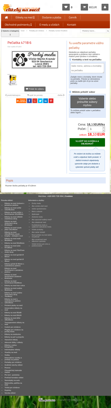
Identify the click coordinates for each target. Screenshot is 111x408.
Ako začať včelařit (38, 232)
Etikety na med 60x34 (12, 315)
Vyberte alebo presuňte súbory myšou (87, 102)
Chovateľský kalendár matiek (13, 371)
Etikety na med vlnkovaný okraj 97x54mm (10, 223)
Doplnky (7, 390)
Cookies (69, 196)
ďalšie (61, 95)
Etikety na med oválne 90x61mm (13, 289)
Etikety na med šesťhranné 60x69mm (13, 282)
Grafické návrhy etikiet (13, 365)
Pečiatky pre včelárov (36, 31)
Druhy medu (36, 203)
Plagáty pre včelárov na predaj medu (13, 330)
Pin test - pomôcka (11, 375)
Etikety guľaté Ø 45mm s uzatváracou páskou (14, 265)
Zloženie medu (37, 217)
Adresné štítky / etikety (13, 342)
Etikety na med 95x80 (12, 312)
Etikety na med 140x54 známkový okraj (13, 218)
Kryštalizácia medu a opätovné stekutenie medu (41, 226)
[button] (103, 127)
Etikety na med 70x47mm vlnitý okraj (14, 251)
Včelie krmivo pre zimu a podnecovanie (41, 245)
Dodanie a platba (51, 17)
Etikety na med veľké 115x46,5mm (12, 209)
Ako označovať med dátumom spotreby (39, 240)
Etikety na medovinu (12, 334)
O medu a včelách (49, 25)
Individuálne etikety (12, 350)
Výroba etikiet (9, 393)
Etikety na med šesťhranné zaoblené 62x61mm (12, 276)
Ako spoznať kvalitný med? (42, 219)
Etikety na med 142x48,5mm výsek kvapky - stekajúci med (13, 234)
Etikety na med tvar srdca (14, 285)
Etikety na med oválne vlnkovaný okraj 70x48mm (13, 294)
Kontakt (71, 25)
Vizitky (7, 355)
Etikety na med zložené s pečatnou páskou (14, 204)
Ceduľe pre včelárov (12, 327)
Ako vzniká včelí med (40, 206)
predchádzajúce (12, 95)
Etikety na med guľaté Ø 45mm (14, 260)
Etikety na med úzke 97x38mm (12, 246)
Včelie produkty (37, 229)
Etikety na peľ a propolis (14, 337)
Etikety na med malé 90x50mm (12, 239)
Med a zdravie (37, 211)
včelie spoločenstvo (39, 209)
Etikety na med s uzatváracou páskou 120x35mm (12, 301)
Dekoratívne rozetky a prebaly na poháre (13, 358)
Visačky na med (10, 352)
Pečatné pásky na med (13, 305)
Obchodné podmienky (18, 25)
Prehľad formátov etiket (13, 378)
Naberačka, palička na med (13, 384)
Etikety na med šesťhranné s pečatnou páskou (13, 270)
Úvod (22, 31)
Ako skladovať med (39, 222)
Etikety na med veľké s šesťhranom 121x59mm (13, 213)
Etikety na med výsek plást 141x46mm (12, 228)
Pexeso (7, 368)
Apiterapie (35, 214)
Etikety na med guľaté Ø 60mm (14, 256)
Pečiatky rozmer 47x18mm (58, 31)
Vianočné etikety (11, 340)
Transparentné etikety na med (14, 323)
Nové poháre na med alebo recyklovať (42, 236)
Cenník (73, 17)
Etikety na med (25, 17)
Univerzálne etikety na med (13, 309)
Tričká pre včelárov (12, 387)
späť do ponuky (35, 95)
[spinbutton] (95, 129)
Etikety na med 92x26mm (14, 243)
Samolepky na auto (12, 380)
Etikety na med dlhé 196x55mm (12, 319)
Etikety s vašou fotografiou (10, 346)
